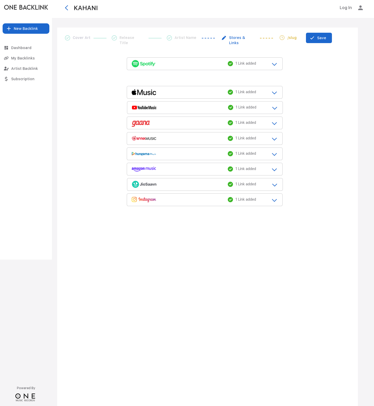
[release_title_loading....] (205, 63)
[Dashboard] (26, 48)
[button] (26, 28)
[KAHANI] (124, 7)
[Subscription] (26, 79)
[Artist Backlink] (26, 68)
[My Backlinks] (26, 58)
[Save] (319, 38)
